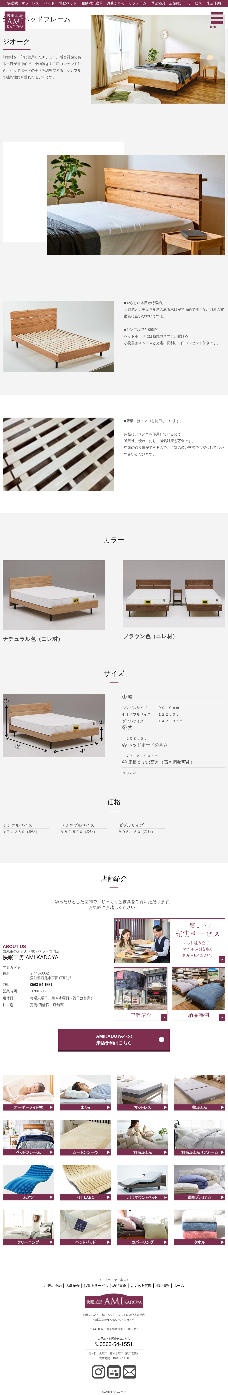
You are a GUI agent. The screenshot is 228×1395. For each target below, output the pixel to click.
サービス (195, 3)
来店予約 (214, 3)
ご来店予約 (53, 1285)
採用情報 (162, 1285)
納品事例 (119, 1285)
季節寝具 (158, 3)
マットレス (30, 3)
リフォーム (138, 3)
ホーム (178, 1285)
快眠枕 (12, 3)
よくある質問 (141, 1285)
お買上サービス (95, 1285)
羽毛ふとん (115, 3)
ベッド (49, 3)
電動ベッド (68, 3)
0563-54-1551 (41, 985)
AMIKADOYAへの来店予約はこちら (114, 1039)
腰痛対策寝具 (92, 3)
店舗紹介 (176, 3)
